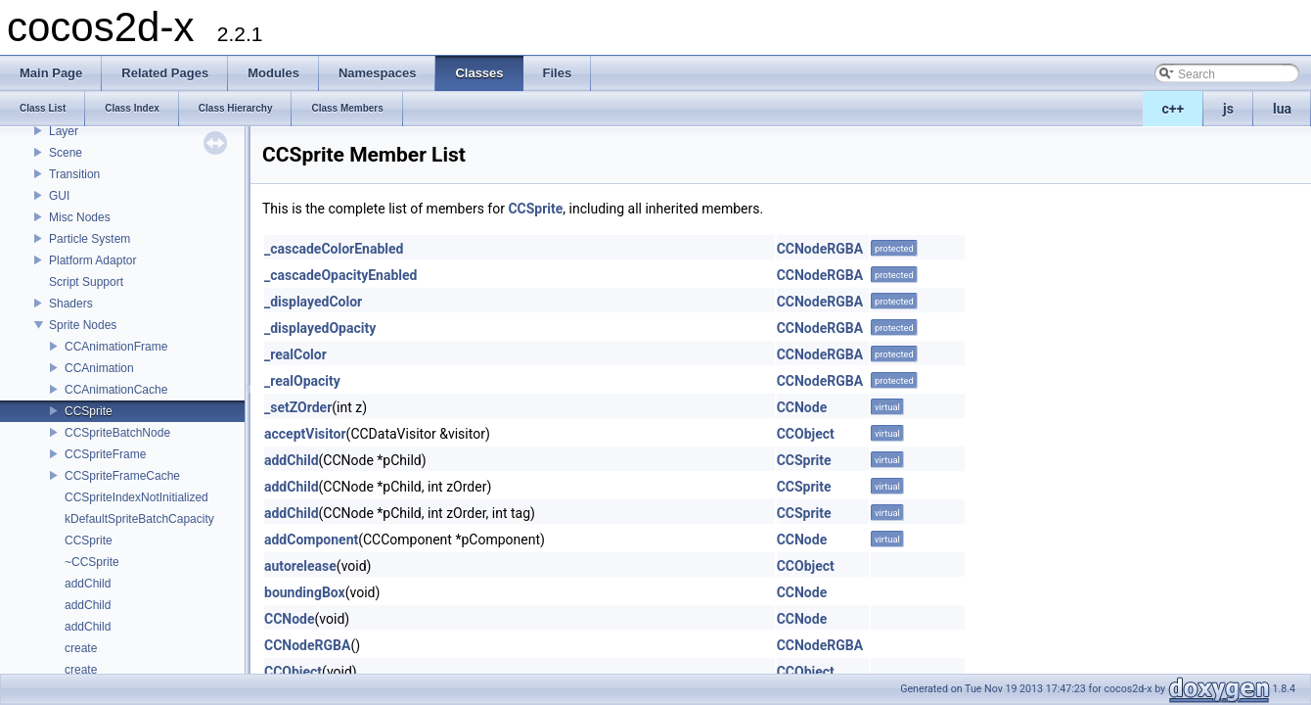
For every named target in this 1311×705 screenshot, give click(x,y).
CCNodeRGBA (820, 249)
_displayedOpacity (320, 328)
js (1228, 109)
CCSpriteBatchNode (117, 433)
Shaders (71, 303)
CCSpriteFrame (105, 454)
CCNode (802, 407)
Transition (74, 174)
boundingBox (304, 592)
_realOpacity (302, 381)
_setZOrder (298, 407)
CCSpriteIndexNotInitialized (136, 497)
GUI (59, 196)
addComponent (311, 539)
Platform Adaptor (92, 260)
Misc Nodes (80, 217)
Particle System (89, 239)
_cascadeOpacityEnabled (340, 275)
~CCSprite (92, 562)
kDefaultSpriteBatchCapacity (139, 519)
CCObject (806, 434)
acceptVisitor (305, 434)
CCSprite (89, 411)
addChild (88, 583)
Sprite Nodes (82, 325)
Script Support (86, 282)
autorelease (300, 566)
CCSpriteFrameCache (122, 476)
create (81, 648)
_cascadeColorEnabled (333, 249)
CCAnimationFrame (116, 346)
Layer (63, 131)
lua (1282, 109)
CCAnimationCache (116, 390)
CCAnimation (99, 368)
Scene (65, 153)
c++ (1173, 109)
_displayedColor (313, 301)
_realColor (295, 354)
